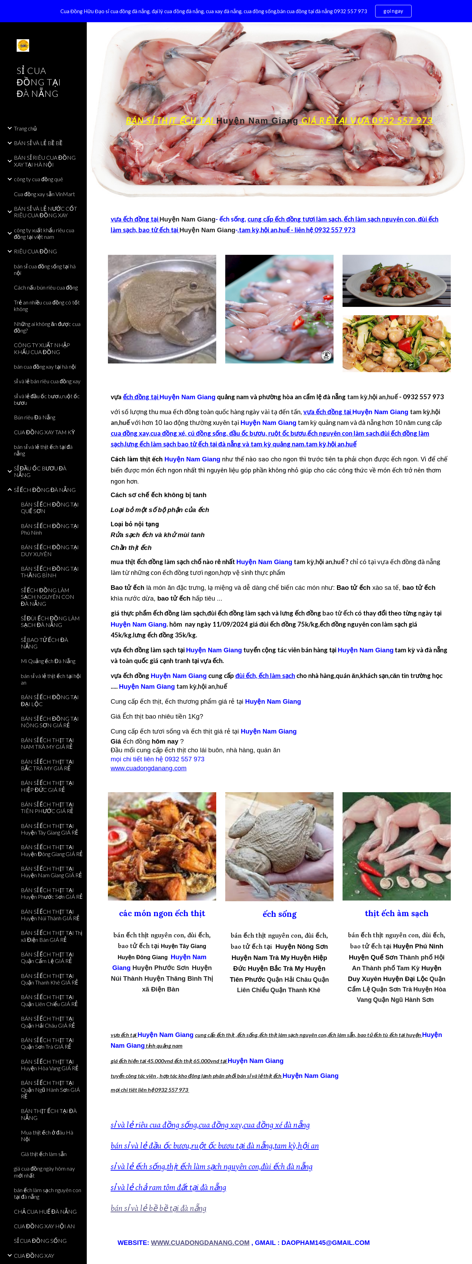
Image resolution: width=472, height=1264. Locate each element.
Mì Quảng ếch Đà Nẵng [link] (48, 661)
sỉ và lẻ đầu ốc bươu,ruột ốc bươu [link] (47, 399)
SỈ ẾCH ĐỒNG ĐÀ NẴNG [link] (45, 489)
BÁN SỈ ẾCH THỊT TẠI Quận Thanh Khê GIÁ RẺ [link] (49, 979)
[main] (279, 112)
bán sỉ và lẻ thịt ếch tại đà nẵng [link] (43, 450)
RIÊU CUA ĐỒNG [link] (35, 251)
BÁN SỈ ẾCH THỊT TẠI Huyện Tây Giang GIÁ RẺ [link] (49, 829)
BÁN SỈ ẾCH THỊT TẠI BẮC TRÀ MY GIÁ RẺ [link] (47, 764)
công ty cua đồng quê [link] (38, 179)
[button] (463, 32)
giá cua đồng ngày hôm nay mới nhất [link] (44, 1171)
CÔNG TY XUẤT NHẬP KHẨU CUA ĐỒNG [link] (42, 348)
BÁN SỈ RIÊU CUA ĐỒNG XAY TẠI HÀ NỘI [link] (45, 160)
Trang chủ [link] (25, 128)
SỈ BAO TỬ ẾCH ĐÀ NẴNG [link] (44, 643)
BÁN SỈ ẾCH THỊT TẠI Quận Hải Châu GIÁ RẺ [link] (48, 1021)
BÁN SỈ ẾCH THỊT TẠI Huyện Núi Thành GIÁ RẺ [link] (50, 914)
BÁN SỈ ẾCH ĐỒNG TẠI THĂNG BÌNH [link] (50, 571)
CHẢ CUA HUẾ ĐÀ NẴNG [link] (45, 1211)
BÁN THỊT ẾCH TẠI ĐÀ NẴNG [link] (49, 1114)
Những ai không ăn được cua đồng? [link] (47, 327)
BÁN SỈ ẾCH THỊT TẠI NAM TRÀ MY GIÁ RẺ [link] (47, 743)
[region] (236, 11)
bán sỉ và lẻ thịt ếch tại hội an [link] (51, 679)
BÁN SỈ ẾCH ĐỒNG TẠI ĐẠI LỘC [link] (50, 700)
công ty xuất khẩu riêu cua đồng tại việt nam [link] (44, 233)
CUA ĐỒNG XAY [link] (34, 1255)
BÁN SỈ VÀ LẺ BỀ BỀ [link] (38, 143)
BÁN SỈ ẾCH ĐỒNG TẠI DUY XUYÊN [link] (50, 550)
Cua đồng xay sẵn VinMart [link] (44, 194)
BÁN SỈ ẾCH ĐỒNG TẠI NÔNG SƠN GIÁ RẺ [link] (50, 721)
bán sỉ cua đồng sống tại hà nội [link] (45, 269)
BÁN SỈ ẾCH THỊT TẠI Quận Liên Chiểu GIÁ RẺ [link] (49, 1000)
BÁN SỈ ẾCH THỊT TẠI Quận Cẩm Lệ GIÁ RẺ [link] (47, 957)
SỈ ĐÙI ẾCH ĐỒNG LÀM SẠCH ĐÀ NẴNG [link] (50, 621)
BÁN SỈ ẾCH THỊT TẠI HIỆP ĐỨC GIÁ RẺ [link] (47, 786)
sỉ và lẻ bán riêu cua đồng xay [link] (47, 381)
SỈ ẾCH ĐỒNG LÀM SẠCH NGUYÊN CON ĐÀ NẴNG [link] (47, 597)
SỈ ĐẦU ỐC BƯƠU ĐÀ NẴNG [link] (40, 471)
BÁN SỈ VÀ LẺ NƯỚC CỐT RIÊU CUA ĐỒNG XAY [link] (45, 211)
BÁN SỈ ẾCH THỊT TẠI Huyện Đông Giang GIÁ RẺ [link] (52, 850)
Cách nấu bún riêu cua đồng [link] (46, 287)
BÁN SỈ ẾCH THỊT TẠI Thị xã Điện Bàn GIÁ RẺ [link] (51, 936)
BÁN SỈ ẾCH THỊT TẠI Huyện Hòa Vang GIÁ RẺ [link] (49, 1064)
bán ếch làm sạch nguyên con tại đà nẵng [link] (47, 1193)
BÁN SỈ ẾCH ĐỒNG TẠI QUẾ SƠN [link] (50, 507)
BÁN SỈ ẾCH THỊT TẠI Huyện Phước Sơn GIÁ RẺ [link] (52, 893)
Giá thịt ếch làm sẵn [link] (44, 1153)
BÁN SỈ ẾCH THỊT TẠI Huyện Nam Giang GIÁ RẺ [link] (51, 871)
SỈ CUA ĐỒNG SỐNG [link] (40, 1240)
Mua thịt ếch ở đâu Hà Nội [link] (47, 1135)
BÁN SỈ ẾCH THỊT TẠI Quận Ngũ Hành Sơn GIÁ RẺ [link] (50, 1089)
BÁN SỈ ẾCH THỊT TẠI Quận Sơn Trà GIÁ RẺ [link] (47, 1043)
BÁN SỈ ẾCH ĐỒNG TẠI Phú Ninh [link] (50, 529)
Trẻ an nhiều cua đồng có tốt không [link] (47, 305)
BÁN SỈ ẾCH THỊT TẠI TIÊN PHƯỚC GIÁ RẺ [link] (47, 807)
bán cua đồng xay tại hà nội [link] (45, 366)
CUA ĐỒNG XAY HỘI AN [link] (44, 1226)
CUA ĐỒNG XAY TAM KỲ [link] (44, 432)
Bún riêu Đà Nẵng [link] (34, 417)
